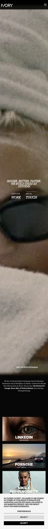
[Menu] (45, 4)
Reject (24, 517)
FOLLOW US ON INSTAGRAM (27, 367)
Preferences (24, 511)
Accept (24, 523)
